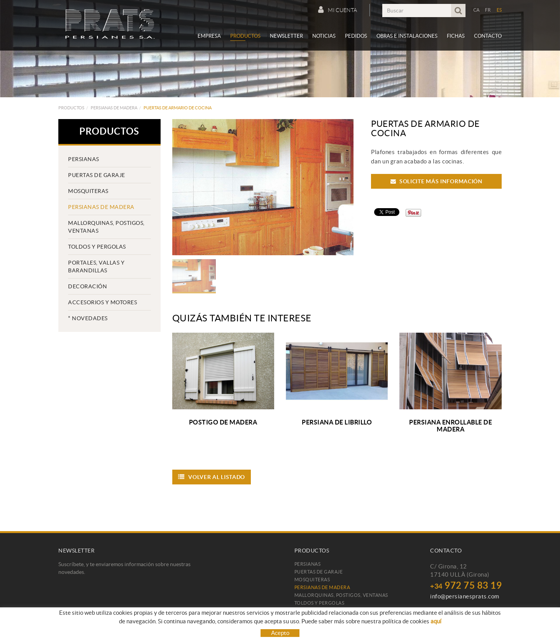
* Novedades (88, 318)
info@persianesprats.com (464, 596)
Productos (71, 107)
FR (488, 9)
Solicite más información (436, 181)
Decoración (87, 286)
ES (499, 9)
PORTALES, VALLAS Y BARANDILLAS (96, 267)
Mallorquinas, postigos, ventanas (106, 227)
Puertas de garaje (96, 175)
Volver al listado (211, 477)
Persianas (83, 159)
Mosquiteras (88, 191)
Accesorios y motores (102, 302)
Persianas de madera (114, 107)
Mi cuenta (337, 10)
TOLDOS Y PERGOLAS (97, 247)
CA (476, 9)
